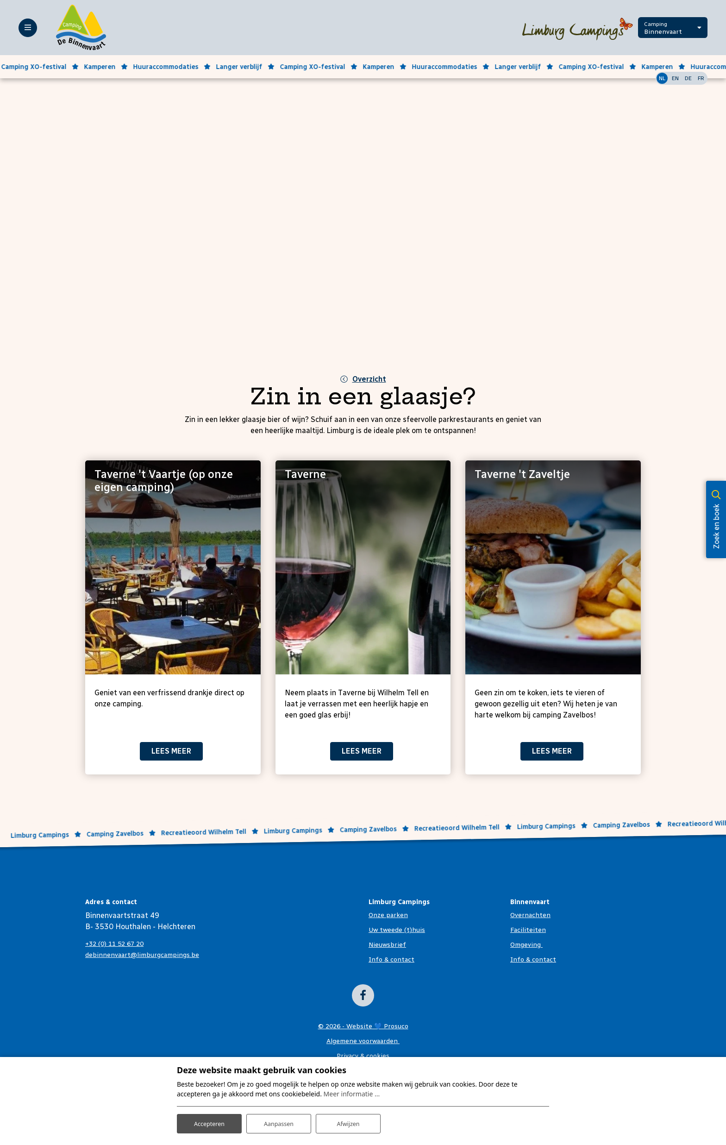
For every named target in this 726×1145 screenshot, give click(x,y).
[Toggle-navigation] (28, 28)
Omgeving (526, 945)
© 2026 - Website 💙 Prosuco (363, 1026)
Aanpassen (278, 1121)
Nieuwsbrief (387, 945)
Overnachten (530, 915)
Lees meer (171, 751)
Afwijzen (348, 1121)
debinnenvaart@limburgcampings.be (142, 955)
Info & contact (391, 959)
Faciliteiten (528, 930)
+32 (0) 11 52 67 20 (114, 944)
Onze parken (388, 915)
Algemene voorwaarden (363, 1041)
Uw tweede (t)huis (397, 930)
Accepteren (209, 1121)
